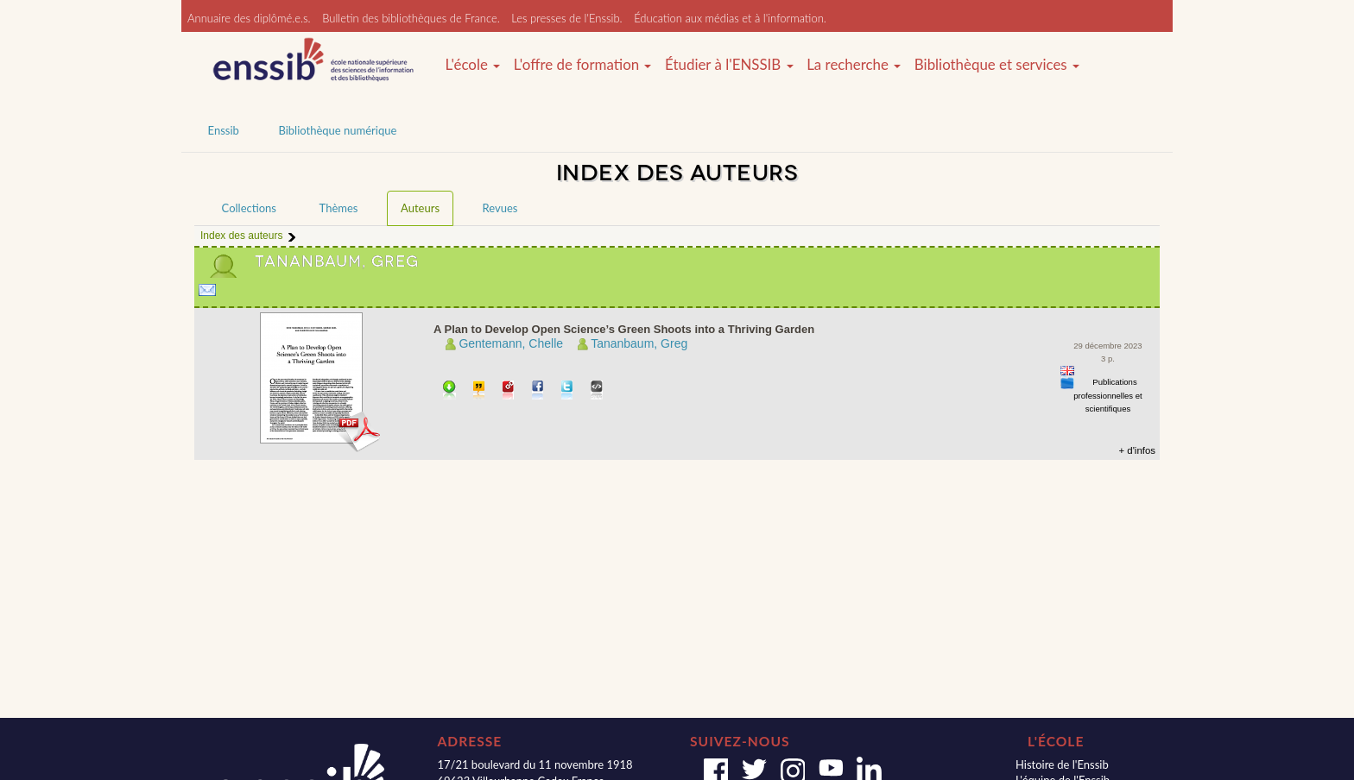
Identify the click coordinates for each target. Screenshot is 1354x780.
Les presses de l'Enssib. (566, 18)
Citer (479, 391)
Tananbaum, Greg (639, 343)
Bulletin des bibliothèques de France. (411, 18)
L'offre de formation (583, 64)
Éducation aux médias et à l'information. (730, 18)
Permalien (509, 391)
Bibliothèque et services (996, 64)
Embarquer (597, 391)
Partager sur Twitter (567, 391)
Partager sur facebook (538, 391)
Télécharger (449, 391)
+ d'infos (1136, 450)
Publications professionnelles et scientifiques (1107, 395)
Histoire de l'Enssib (1062, 764)
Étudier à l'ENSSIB (729, 64)
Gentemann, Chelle (511, 343)
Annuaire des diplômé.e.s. (249, 18)
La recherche (854, 64)
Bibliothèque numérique (337, 130)
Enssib (223, 130)
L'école (472, 64)
